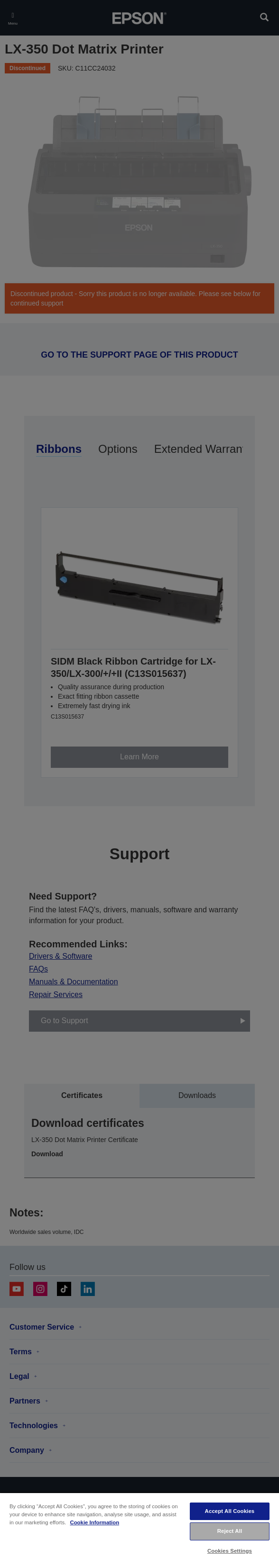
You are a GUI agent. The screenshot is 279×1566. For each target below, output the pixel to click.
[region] (139, 1529)
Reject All (229, 1531)
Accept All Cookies (230, 1511)
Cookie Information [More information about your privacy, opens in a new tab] (94, 1522)
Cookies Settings (229, 1551)
